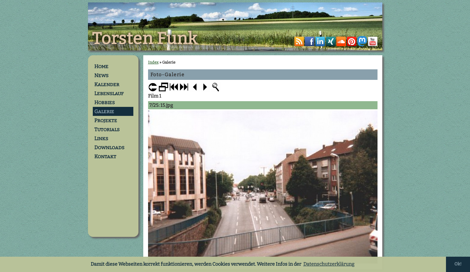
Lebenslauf (109, 93)
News (101, 75)
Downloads (109, 147)
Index (153, 62)
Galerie (104, 111)
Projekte (105, 120)
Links (101, 138)
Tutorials (107, 129)
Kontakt (105, 156)
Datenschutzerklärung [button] (328, 264)
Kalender (106, 84)
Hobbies (104, 102)
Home (101, 66)
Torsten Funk (145, 39)
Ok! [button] (458, 264)
